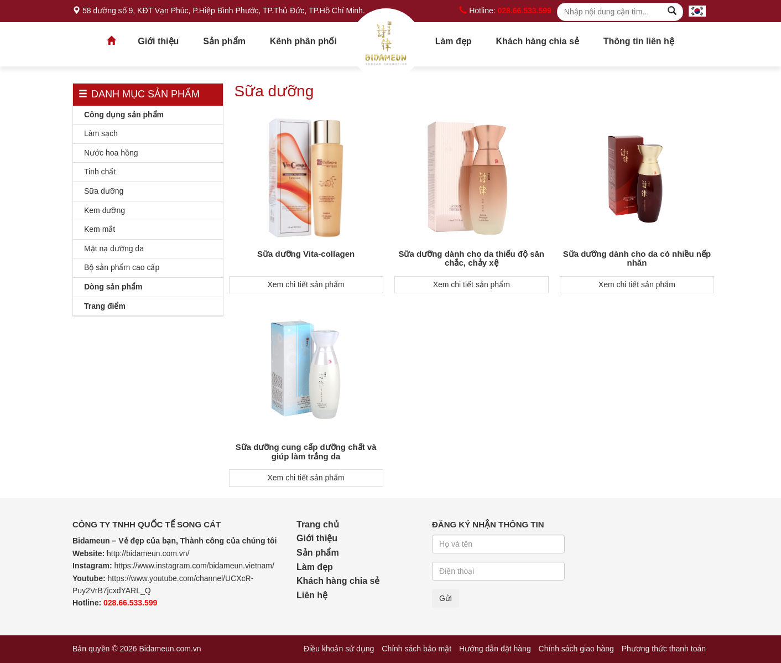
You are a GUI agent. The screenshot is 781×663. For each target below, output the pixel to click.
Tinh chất (100, 171)
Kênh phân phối (303, 41)
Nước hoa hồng (111, 152)
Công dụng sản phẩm (124, 114)
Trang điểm (105, 306)
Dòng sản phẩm (113, 286)
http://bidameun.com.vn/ (148, 553)
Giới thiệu (158, 41)
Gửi (445, 598)
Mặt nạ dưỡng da (114, 248)
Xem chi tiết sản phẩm (306, 284)
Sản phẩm (224, 41)
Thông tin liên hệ (638, 41)
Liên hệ (311, 595)
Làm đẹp (453, 41)
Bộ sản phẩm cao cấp (121, 267)
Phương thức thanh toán (664, 648)
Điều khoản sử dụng (339, 648)
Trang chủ (386, 44)
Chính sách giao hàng (576, 648)
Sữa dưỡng (103, 191)
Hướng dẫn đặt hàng (495, 648)
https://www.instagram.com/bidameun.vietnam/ (194, 565)
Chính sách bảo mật (416, 648)
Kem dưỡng (104, 210)
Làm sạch (101, 133)
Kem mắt (99, 229)
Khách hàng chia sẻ (537, 41)
